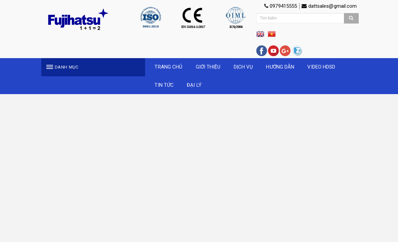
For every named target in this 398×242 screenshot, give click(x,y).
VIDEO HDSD (321, 67)
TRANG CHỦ (168, 67)
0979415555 (280, 6)
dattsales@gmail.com (329, 6)
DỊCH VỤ (243, 67)
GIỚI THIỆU (208, 67)
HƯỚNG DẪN (280, 67)
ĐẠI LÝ (194, 85)
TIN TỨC (164, 85)
